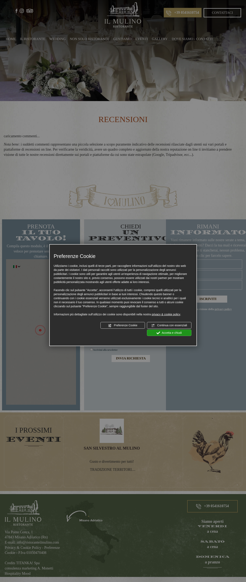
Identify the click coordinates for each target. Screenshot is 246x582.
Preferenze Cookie (122, 325)
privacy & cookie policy (166, 314)
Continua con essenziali (169, 325)
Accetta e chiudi (169, 333)
